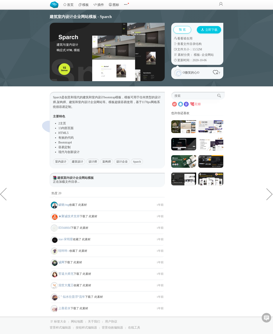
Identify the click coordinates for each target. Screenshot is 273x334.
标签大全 (60, 321)
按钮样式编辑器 (86, 327)
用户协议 (111, 321)
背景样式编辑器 (60, 327)
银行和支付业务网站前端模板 (3, 193)
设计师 (93, 161)
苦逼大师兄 (66, 273)
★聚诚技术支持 (69, 216)
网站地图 (77, 321)
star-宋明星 (65, 239)
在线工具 (134, 327)
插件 (99, 5)
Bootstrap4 (65, 142)
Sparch (137, 161)
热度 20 (56, 193)
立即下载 (209, 29)
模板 (83, 5)
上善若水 (64, 308)
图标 (114, 5)
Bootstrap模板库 (55, 4)
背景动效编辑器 (112, 327)
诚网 (61, 262)
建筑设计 (77, 161)
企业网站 (208, 54)
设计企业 (122, 161)
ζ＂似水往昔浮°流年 (71, 296)
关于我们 (94, 321)
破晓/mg (63, 204)
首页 (68, 5)
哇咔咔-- (63, 250)
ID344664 (64, 227)
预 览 (182, 29)
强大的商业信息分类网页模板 (269, 193)
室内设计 (60, 161)
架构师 (106, 161)
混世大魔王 (66, 285)
